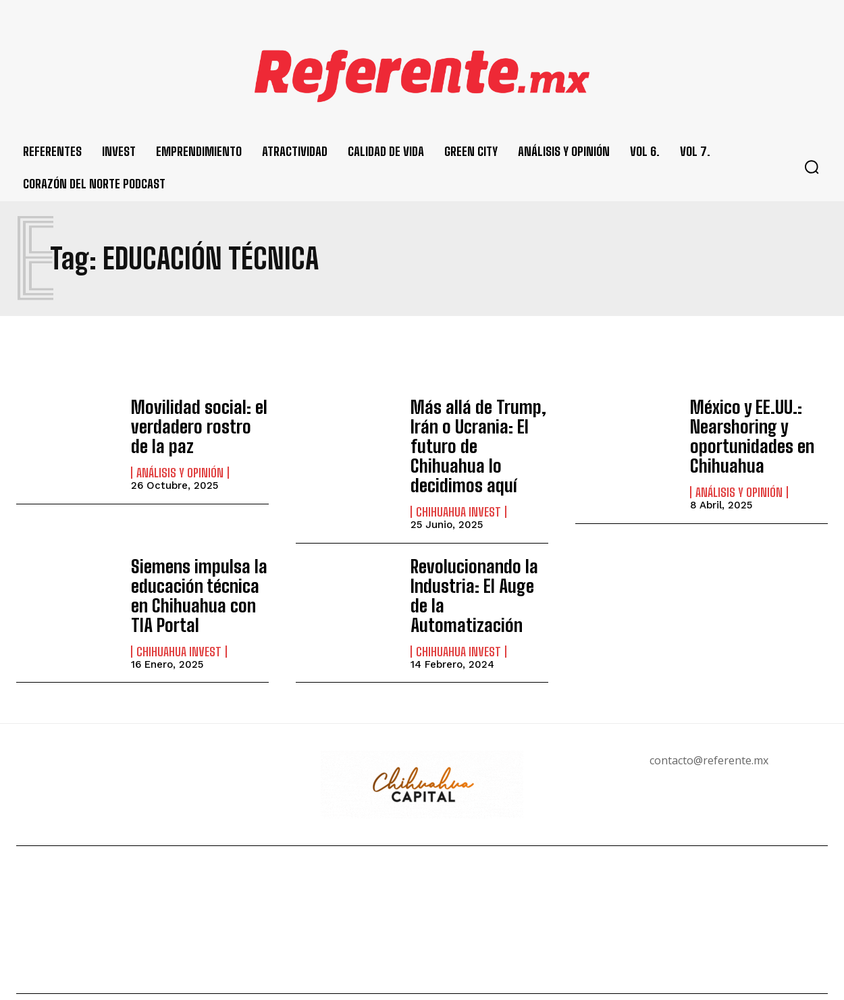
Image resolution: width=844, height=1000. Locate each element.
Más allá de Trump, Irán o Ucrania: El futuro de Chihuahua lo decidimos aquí (476, 432)
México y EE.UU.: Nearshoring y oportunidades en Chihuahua (746, 432)
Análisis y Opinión (179, 468)
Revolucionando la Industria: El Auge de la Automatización (476, 557)
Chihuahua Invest (458, 485)
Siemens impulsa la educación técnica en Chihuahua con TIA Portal (198, 565)
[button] (811, 167)
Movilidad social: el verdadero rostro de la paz (194, 424)
